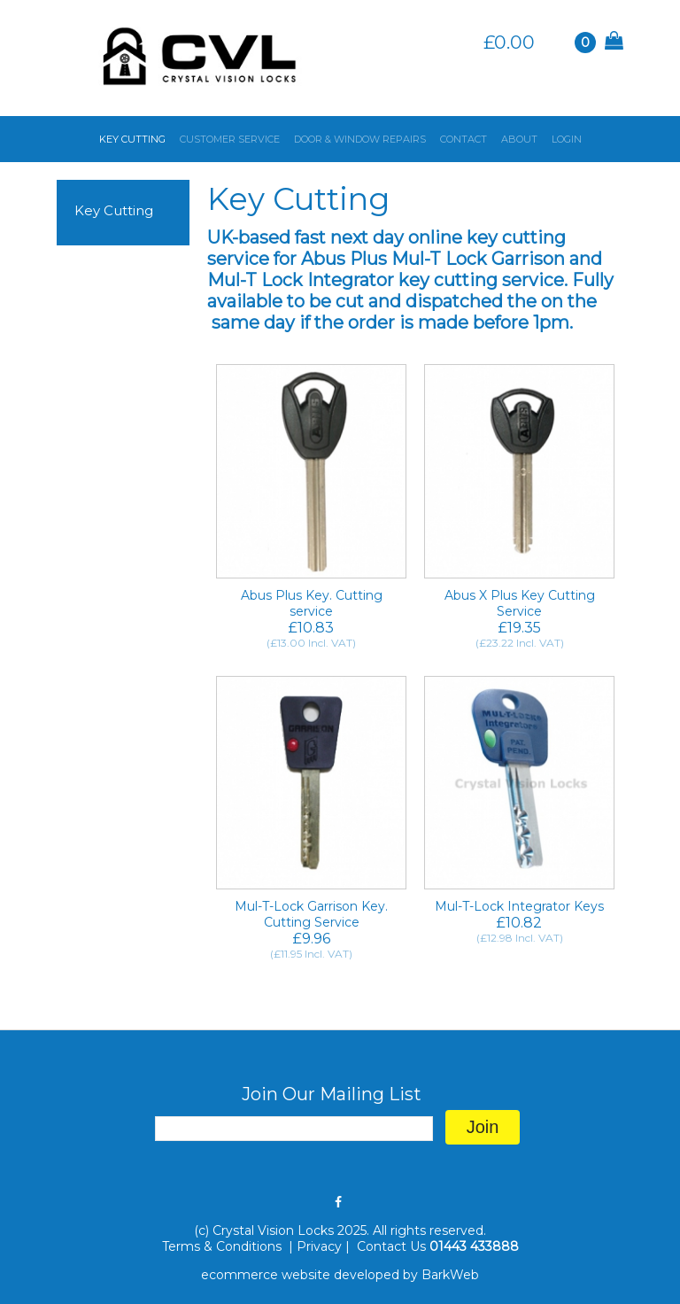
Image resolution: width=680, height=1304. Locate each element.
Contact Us (391, 1246)
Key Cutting (113, 210)
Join (483, 1127)
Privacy (319, 1246)
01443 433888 (474, 1246)
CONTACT (463, 139)
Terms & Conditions (223, 1246)
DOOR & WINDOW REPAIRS (360, 139)
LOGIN (567, 139)
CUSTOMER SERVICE (230, 139)
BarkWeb (450, 1275)
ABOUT (519, 139)
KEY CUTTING (132, 139)
